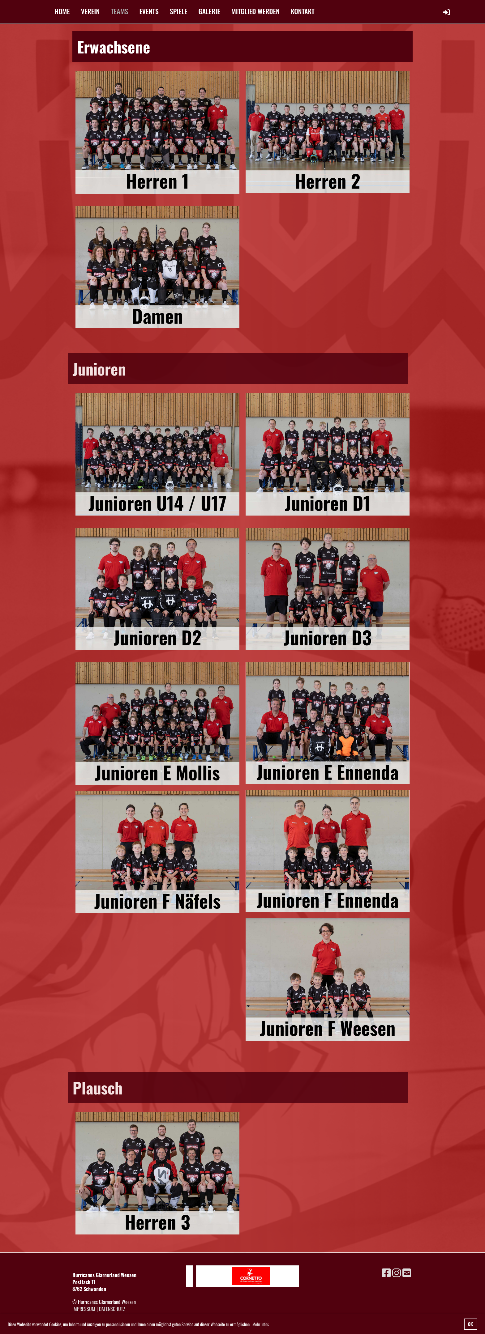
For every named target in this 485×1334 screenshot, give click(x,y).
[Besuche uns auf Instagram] (396, 1272)
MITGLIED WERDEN (255, 11)
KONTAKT (303, 11)
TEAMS (119, 11)
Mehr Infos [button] (260, 1324)
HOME (62, 11)
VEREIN (90, 11)
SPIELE (178, 11)
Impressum (83, 1309)
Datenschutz (112, 1309)
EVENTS (149, 11)
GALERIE (209, 11)
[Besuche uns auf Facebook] (386, 1272)
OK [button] (470, 1324)
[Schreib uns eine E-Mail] (406, 1272)
